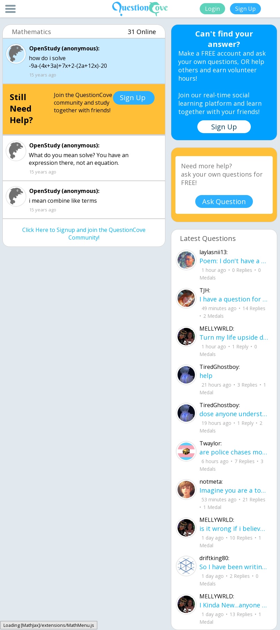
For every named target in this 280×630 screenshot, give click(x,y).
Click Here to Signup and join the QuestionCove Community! (84, 233)
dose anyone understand (233, 414)
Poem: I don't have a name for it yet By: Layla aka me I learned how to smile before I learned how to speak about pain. (233, 261)
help (206, 375)
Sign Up (245, 9)
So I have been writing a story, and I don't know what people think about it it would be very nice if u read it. (233, 567)
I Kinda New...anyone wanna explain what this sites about (233, 605)
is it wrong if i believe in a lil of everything (233, 528)
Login (212, 9)
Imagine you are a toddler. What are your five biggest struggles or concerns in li (233, 490)
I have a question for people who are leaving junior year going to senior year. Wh (233, 299)
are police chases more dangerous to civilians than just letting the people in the (233, 452)
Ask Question (224, 201)
